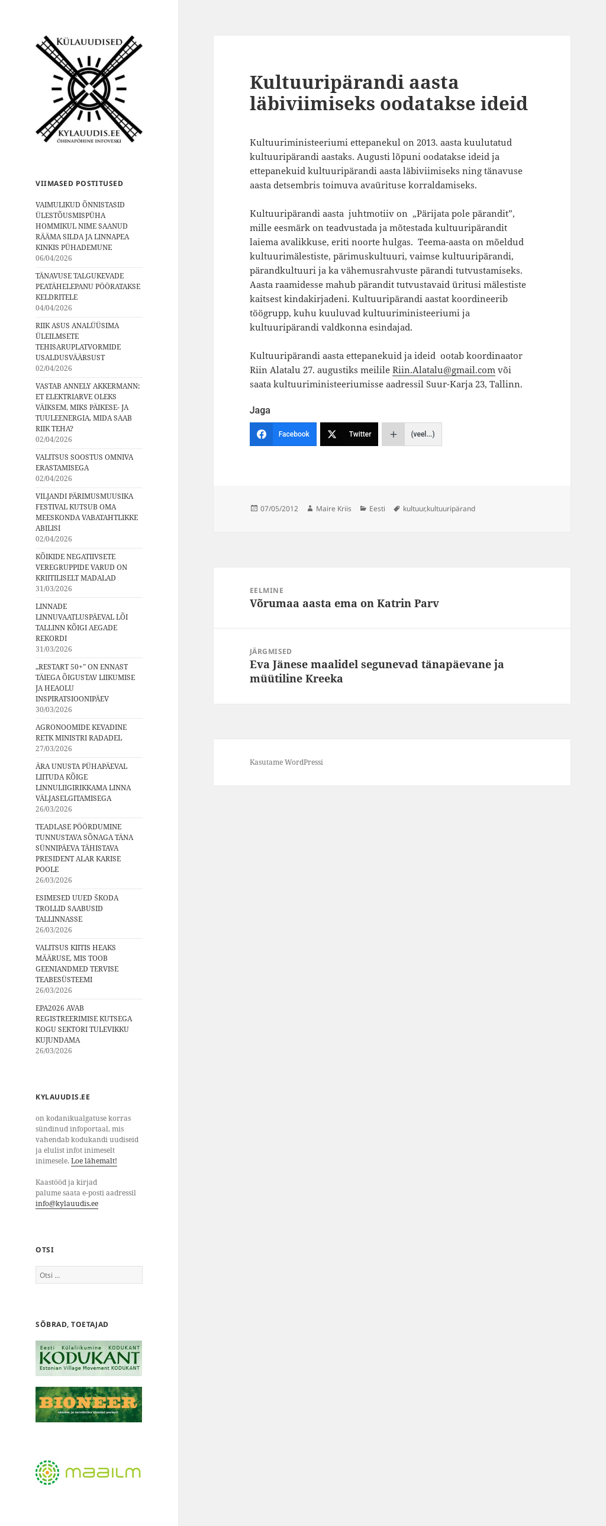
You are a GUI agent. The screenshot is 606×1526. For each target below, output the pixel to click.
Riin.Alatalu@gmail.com (443, 370)
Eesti (377, 509)
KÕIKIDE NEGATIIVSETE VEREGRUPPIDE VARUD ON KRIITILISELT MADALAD (81, 567)
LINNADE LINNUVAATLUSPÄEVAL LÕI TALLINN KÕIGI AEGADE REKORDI (82, 622)
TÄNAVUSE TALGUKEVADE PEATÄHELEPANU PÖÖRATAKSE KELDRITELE (88, 286)
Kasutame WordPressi (286, 762)
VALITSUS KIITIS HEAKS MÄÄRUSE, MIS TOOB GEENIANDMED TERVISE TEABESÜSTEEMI (77, 963)
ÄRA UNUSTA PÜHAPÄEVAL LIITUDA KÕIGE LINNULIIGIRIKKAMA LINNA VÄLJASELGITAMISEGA (83, 782)
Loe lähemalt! (94, 1161)
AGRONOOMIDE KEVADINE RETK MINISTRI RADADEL (81, 732)
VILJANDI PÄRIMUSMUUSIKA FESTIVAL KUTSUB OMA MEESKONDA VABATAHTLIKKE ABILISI (87, 512)
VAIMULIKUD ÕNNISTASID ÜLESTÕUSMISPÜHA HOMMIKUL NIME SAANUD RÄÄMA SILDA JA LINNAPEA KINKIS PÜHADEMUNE (82, 226)
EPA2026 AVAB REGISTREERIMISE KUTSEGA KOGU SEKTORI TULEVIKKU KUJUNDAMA (84, 1024)
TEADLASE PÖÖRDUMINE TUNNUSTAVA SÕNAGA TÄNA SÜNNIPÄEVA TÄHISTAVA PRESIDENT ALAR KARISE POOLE (84, 848)
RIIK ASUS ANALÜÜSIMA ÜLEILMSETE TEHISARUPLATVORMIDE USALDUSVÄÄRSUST (78, 341)
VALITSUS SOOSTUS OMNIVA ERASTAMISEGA (84, 462)
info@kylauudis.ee (67, 1203)
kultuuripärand (451, 509)
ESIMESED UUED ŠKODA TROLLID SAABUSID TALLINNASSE (77, 908)
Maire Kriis (334, 509)
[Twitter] (349, 434)
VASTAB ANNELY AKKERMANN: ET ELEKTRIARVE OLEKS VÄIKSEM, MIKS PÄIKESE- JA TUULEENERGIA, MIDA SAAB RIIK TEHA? (88, 407)
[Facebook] (283, 434)
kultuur (414, 509)
